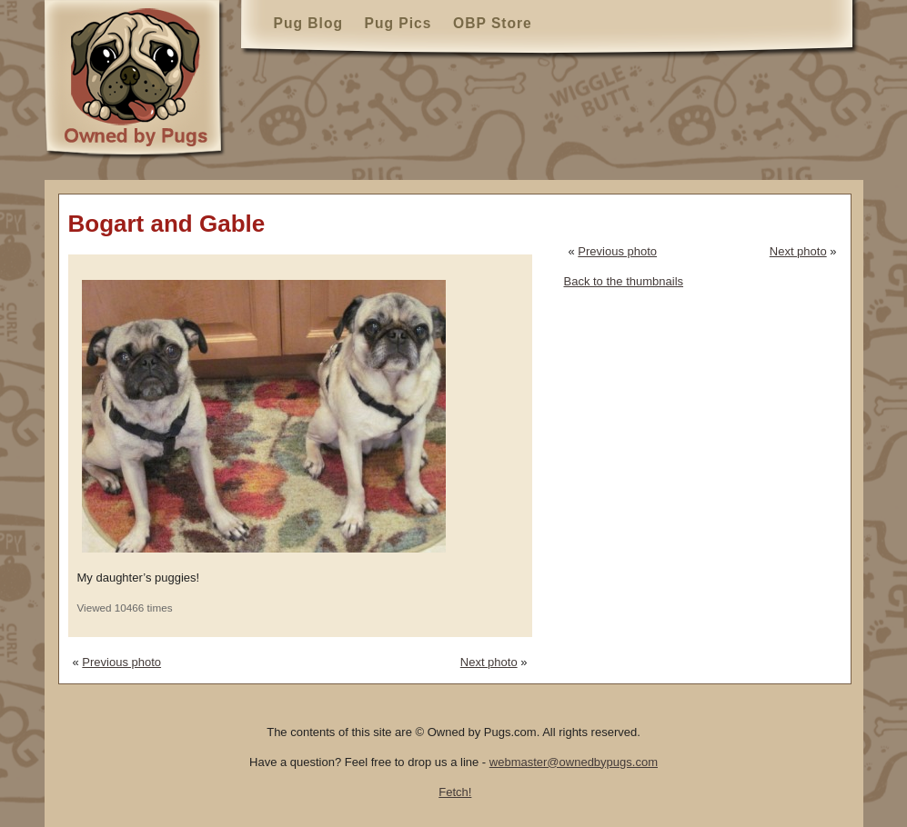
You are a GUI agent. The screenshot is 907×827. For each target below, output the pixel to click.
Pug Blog (308, 23)
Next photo (489, 662)
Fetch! (454, 792)
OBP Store (492, 23)
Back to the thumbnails (624, 281)
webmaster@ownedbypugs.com (573, 762)
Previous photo (121, 662)
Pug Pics (398, 23)
